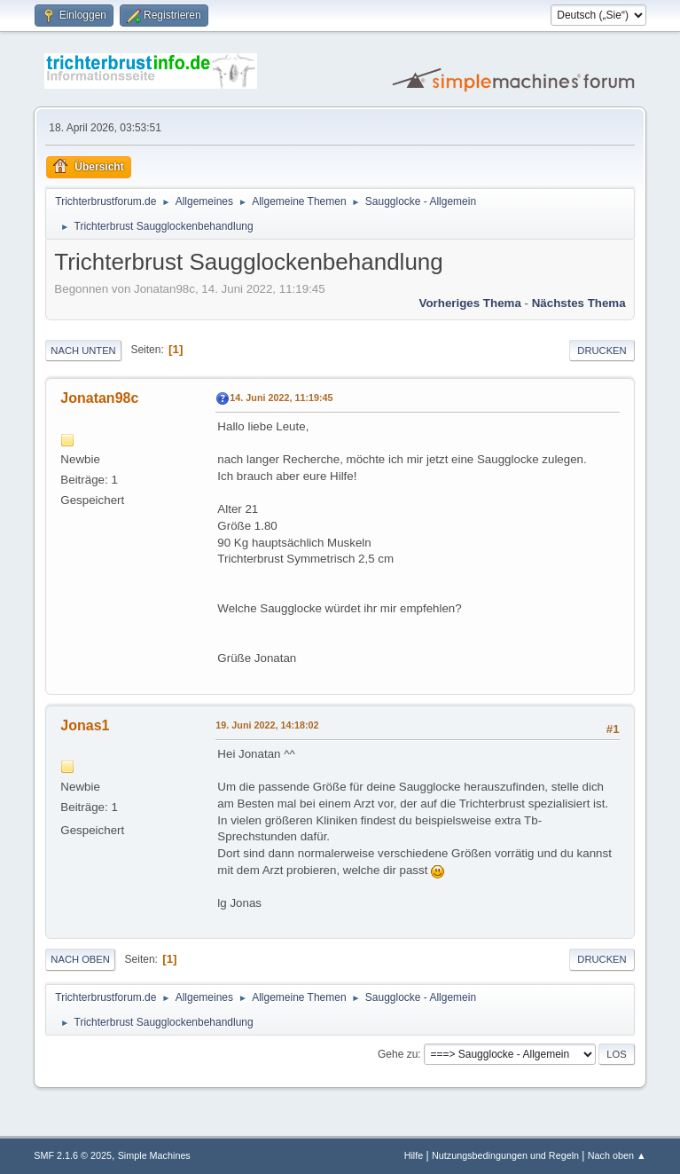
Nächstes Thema (579, 303)
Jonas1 (84, 725)
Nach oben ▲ (617, 1155)
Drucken (601, 350)
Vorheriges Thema (470, 303)
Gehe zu (398, 1054)
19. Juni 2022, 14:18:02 (266, 725)
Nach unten (83, 350)
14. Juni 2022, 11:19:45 (281, 397)
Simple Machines (154, 1155)
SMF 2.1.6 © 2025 (73, 1155)
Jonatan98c (99, 398)
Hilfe (414, 1155)
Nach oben (80, 959)
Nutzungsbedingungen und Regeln (505, 1155)
